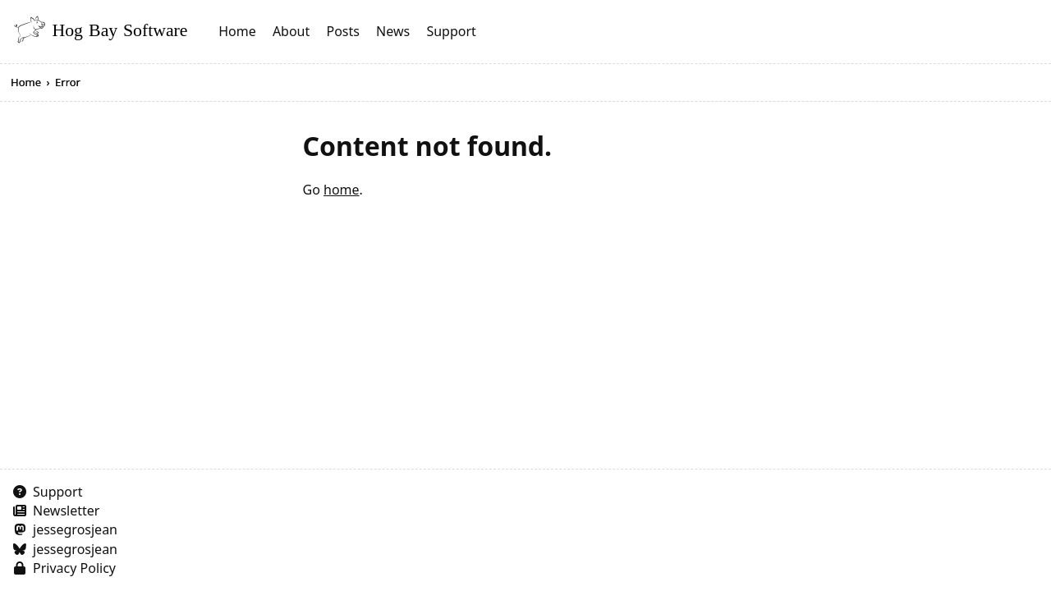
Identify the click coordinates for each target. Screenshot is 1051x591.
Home (237, 31)
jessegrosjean (75, 529)
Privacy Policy (74, 568)
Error (67, 82)
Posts (342, 31)
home (342, 190)
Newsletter (66, 511)
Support (450, 31)
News (393, 31)
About (291, 31)
